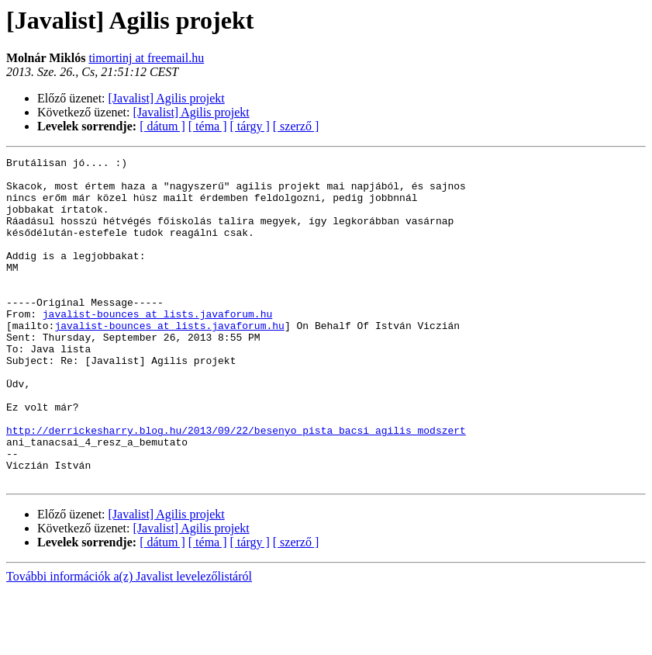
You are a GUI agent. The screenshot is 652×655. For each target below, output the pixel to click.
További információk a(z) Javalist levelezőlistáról (129, 641)
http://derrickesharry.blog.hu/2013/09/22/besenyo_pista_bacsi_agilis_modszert (236, 486)
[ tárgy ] (250, 126)
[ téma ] (207, 126)
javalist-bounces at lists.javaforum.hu (157, 346)
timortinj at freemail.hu (146, 57)
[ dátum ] (162, 126)
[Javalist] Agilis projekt (167, 98)
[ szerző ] (296, 126)
